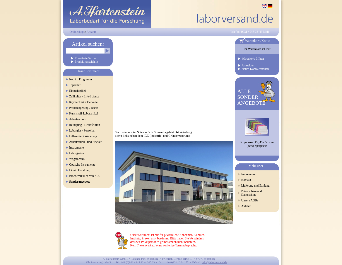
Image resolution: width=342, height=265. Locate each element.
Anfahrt (91, 31)
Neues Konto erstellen (255, 69)
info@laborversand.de (214, 262)
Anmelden (248, 65)
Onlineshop (77, 31)
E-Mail (264, 31)
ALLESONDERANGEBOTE (251, 97)
